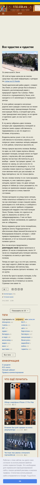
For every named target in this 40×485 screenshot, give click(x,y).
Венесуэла (25, 340)
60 (25, 455)
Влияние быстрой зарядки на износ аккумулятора (18, 428)
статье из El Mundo (12, 81)
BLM (23, 322)
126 (14, 405)
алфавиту (19, 319)
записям (31, 319)
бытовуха (25, 334)
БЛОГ (20, 13)
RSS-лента (6, 367)
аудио (4, 331)
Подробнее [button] (31, 476)
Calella (4, 325)
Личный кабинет (8, 370)
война (23, 346)
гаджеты (24, 349)
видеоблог (25, 343)
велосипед (6, 340)
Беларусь (5, 334)
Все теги (9, 355)
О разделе (6, 365)
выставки (5, 349)
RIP (3, 328)
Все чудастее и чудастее (18, 47)
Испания (6, 297)
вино (4, 346)
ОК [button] (20, 481)
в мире (5, 337)
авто (23, 328)
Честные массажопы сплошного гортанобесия (17, 454)
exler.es (24, 325)
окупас (11, 297)
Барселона (25, 331)
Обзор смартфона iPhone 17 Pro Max (19, 402)
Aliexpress (6, 322)
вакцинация (25, 337)
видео (4, 343)
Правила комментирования (12, 372)
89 (25, 430)
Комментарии (8, 294)
